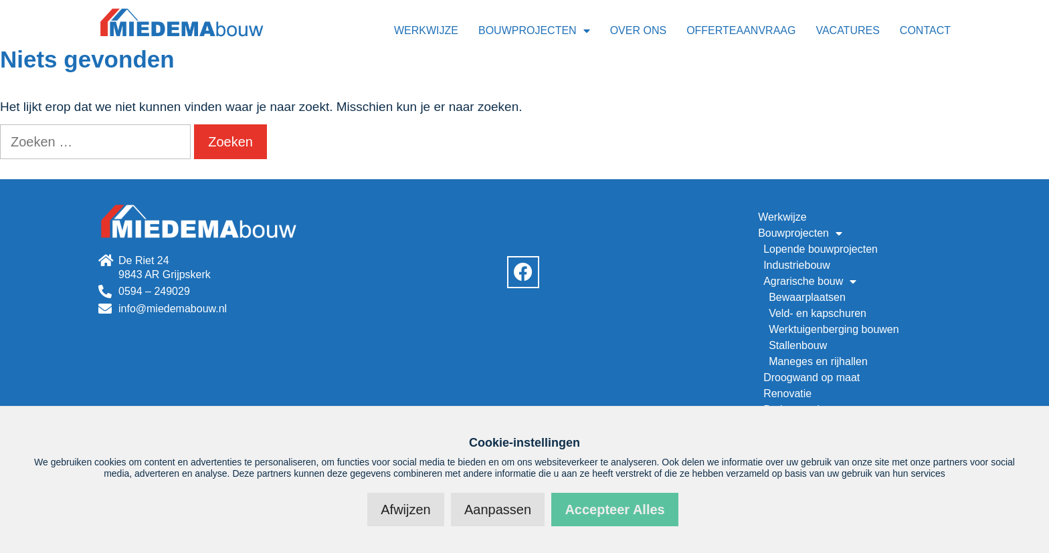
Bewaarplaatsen (807, 297)
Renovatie (787, 393)
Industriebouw (796, 265)
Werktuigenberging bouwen (834, 329)
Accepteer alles (614, 509)
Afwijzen (405, 509)
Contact (925, 30)
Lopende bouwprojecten (820, 249)
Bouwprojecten (534, 31)
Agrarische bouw (809, 281)
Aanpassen (497, 509)
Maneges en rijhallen (818, 361)
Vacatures (847, 30)
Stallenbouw (798, 345)
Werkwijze (426, 30)
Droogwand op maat (811, 377)
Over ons (638, 30)
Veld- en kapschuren (817, 313)
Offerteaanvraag (740, 30)
